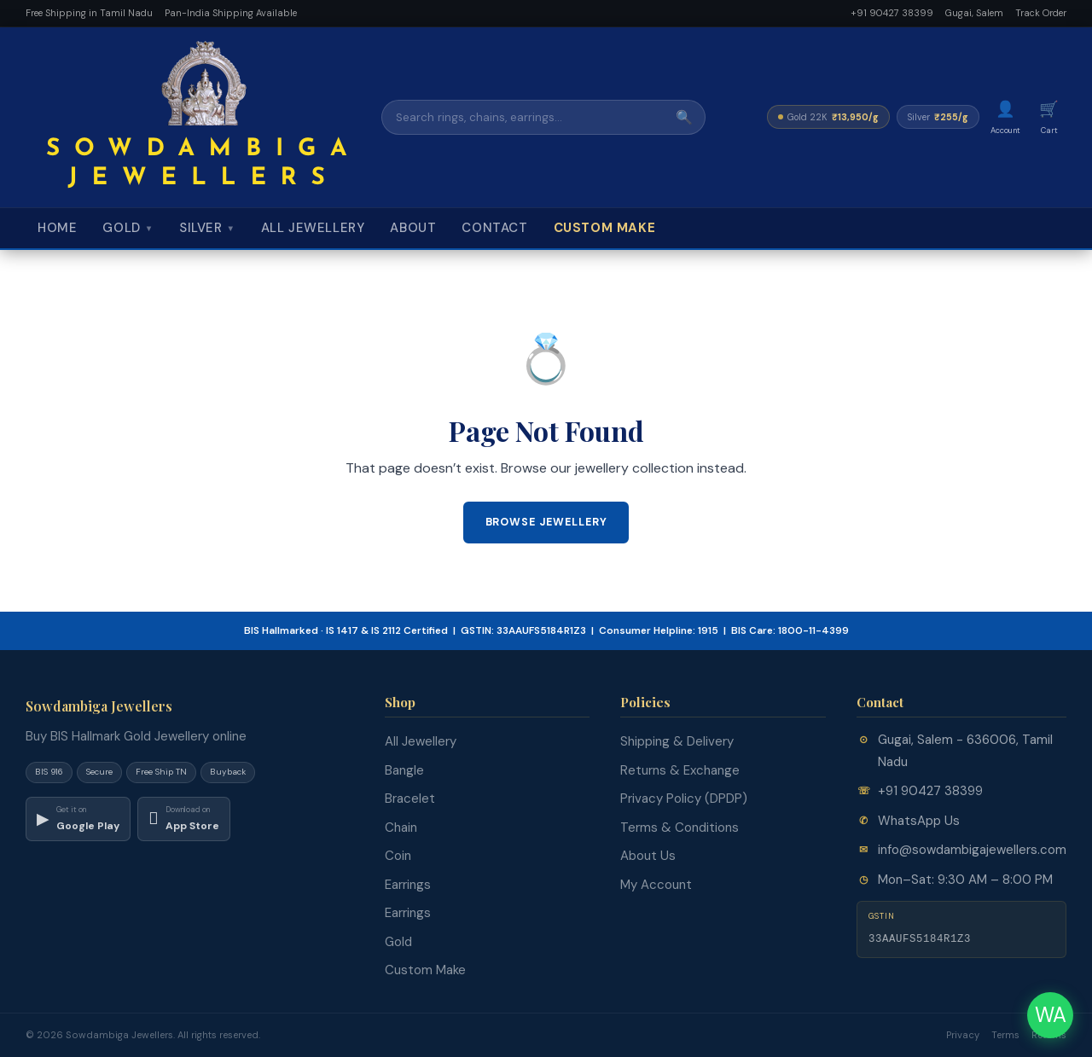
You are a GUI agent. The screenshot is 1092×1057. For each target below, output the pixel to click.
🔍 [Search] (684, 117)
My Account (656, 884)
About (413, 227)
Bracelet (410, 798)
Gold (128, 227)
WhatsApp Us (919, 820)
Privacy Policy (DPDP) (683, 798)
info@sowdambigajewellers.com (972, 849)
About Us (648, 855)
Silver (207, 227)
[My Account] (1005, 117)
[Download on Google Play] (78, 819)
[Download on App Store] (183, 819)
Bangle (404, 770)
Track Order (1040, 13)
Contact (494, 227)
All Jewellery (313, 227)
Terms (1005, 1035)
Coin (398, 855)
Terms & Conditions (679, 827)
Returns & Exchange (680, 770)
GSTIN (881, 916)
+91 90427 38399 (892, 13)
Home (57, 227)
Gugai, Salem (974, 13)
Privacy (962, 1035)
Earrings (408, 884)
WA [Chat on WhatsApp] (1050, 1015)
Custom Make (605, 227)
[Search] (523, 117)
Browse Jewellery (546, 522)
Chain (401, 827)
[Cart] (1048, 117)
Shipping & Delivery (677, 741)
